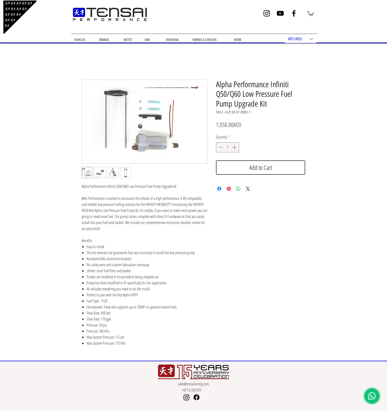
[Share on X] (248, 189)
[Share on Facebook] (219, 189)
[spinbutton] (227, 147)
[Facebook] (294, 13)
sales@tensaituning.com (193, 384)
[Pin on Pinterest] (229, 189)
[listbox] (300, 39)
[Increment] (234, 147)
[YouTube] (280, 13)
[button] (310, 13)
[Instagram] (266, 13)
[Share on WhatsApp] (238, 189)
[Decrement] (220, 147)
